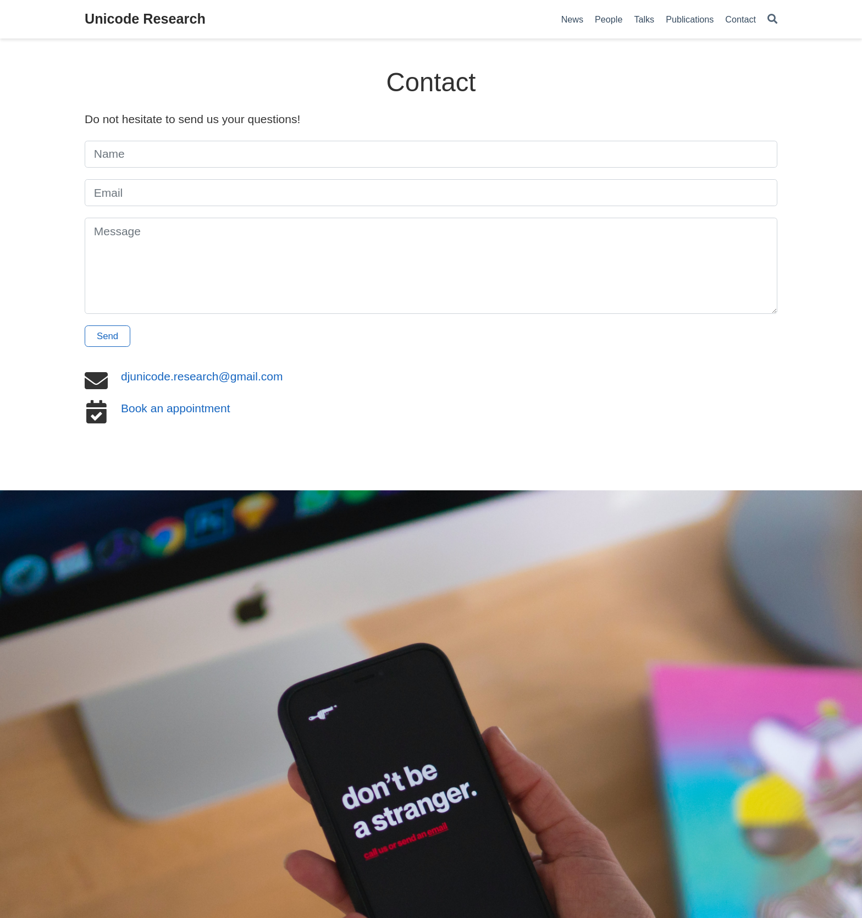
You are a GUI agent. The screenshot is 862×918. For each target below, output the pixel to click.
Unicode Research (145, 18)
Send (107, 336)
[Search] (772, 19)
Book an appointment (175, 408)
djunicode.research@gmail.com (202, 376)
